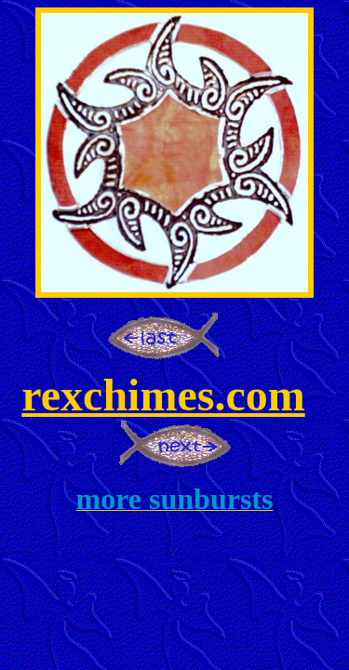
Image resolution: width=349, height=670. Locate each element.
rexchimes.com (162, 395)
